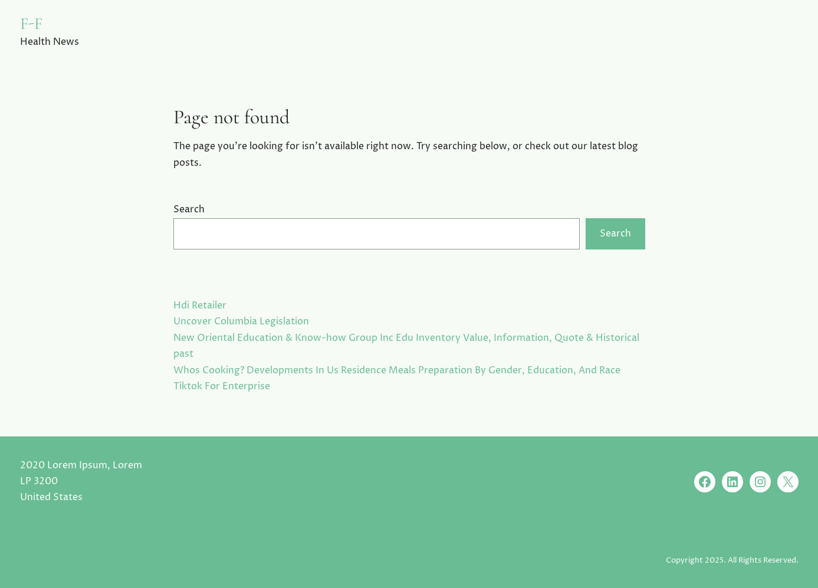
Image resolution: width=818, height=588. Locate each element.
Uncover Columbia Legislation (241, 321)
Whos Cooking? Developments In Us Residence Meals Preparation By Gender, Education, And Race (396, 370)
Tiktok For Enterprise (221, 386)
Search (189, 209)
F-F (31, 24)
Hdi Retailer (199, 305)
